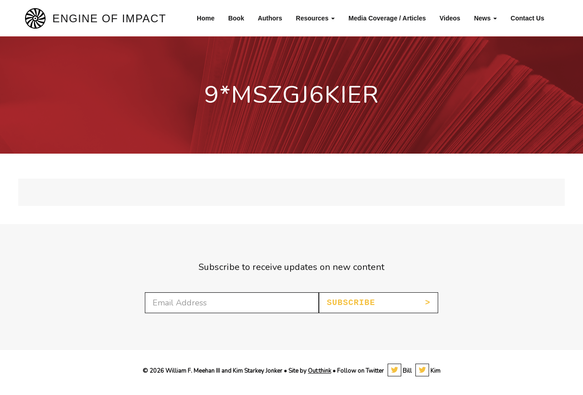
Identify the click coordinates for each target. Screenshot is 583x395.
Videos (450, 18)
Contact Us (527, 18)
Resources (315, 18)
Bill (400, 371)
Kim (427, 371)
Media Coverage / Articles (387, 18)
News (485, 18)
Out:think (319, 371)
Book (236, 18)
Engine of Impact (109, 18)
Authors (270, 18)
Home (206, 18)
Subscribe (351, 302)
